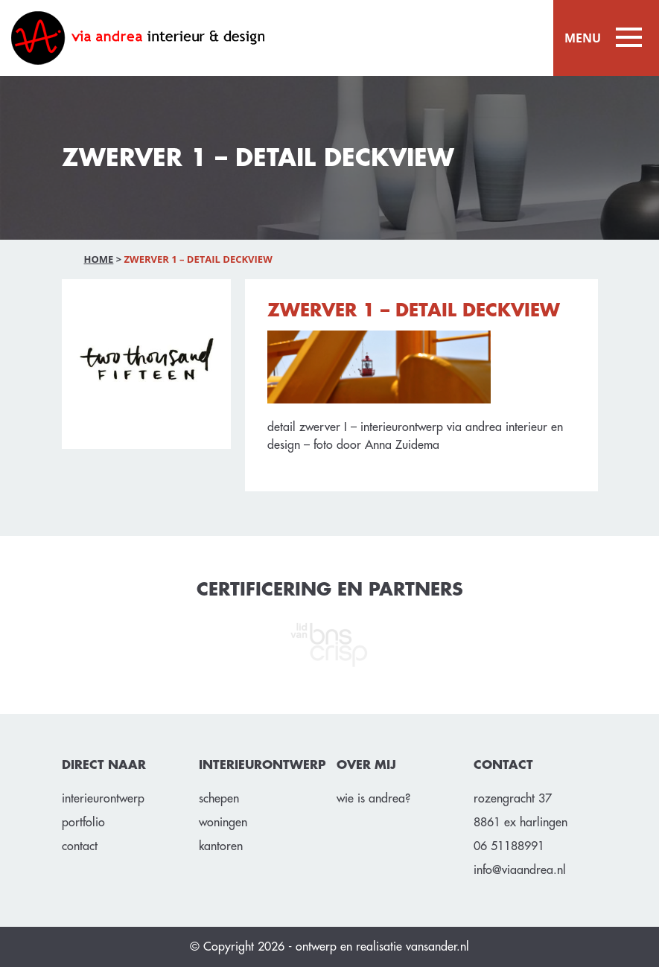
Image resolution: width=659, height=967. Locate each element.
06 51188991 (509, 846)
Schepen (219, 799)
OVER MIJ (366, 765)
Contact (80, 846)
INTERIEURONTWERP (260, 765)
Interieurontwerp (103, 799)
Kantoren (221, 846)
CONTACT (503, 765)
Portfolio (83, 823)
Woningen (223, 823)
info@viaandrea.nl (520, 870)
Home (99, 259)
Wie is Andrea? (373, 799)
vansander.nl (437, 947)
